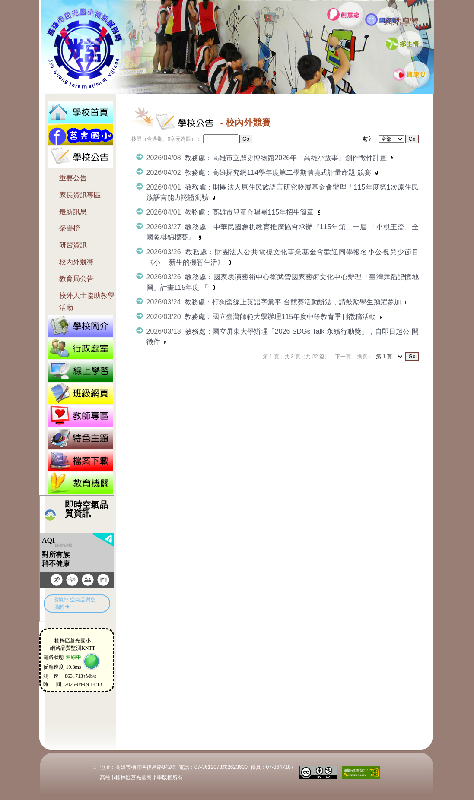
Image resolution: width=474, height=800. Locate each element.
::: (375, 23)
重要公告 (73, 178)
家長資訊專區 (80, 195)
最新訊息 (73, 211)
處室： (370, 139)
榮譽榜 (69, 228)
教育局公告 (76, 278)
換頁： (364, 357)
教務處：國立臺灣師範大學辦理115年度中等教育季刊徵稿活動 (281, 316)
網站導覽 (401, 21)
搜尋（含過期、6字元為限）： (166, 139)
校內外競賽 (76, 262)
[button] (80, 156)
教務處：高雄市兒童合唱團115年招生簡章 (250, 212)
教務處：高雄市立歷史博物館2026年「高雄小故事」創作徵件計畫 (286, 157)
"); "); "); (389, 356)
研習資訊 (73, 245)
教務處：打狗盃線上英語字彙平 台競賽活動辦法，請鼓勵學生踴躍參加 (294, 302)
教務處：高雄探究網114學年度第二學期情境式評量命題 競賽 (279, 172)
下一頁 (343, 357)
